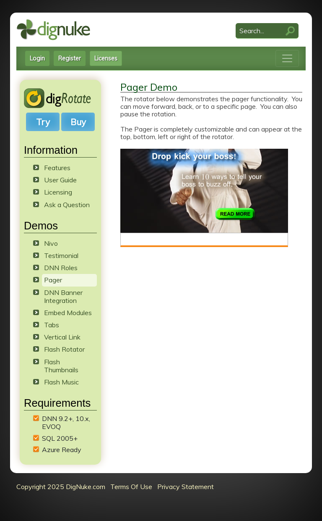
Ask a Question (67, 204)
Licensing (58, 192)
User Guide (60, 180)
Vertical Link (62, 337)
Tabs (51, 325)
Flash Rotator (64, 349)
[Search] (267, 31)
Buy (78, 121)
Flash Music (61, 382)
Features (57, 167)
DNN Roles (61, 267)
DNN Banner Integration (63, 296)
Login (37, 58)
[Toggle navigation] (287, 58)
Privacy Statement (185, 486)
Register (69, 58)
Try (43, 121)
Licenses (105, 58)
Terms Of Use (131, 486)
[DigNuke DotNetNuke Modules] (53, 29)
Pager (53, 280)
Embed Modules (68, 312)
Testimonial (61, 255)
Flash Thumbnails (61, 366)
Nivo (51, 243)
